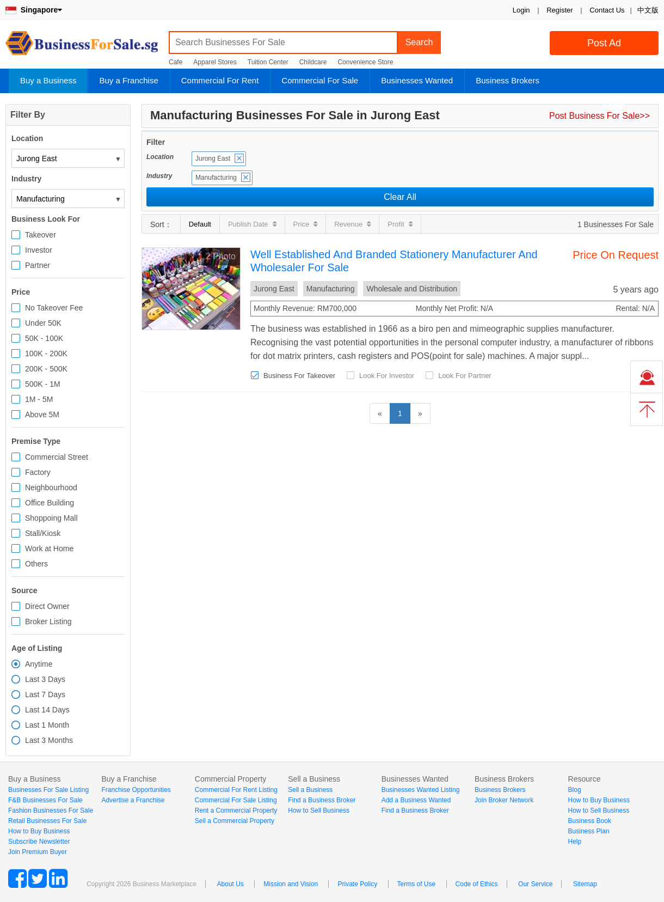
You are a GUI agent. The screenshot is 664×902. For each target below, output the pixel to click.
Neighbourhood (51, 487)
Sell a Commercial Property (234, 821)
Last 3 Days (45, 679)
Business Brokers (507, 80)
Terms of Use (416, 884)
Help (575, 841)
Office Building (49, 502)
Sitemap (585, 884)
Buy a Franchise (128, 80)
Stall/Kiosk (42, 533)
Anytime (39, 664)
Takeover (40, 234)
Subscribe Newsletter (39, 841)
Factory (38, 472)
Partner (37, 265)
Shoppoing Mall (51, 518)
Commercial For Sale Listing (236, 800)
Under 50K (43, 323)
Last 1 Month (47, 725)
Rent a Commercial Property (236, 810)
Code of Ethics (477, 884)
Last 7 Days (45, 694)
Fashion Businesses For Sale (50, 810)
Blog (574, 790)
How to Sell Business (318, 810)
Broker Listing (48, 621)
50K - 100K (44, 338)
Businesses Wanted (417, 80)
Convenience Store (365, 62)
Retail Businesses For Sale (47, 821)
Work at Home (49, 548)
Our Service (535, 884)
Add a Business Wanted (416, 800)
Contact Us (606, 10)
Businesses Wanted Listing (421, 790)
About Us (230, 884)
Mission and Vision (290, 884)
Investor (38, 250)
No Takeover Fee (54, 307)
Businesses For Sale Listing (48, 790)
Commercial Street (56, 457)
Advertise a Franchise (132, 800)
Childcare (313, 62)
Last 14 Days (47, 709)
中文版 (648, 10)
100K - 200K (46, 353)
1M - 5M (39, 399)
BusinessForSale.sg (81, 46)
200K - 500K (46, 368)
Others (36, 563)
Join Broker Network (504, 800)
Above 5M (42, 414)
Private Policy (357, 884)
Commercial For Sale (319, 80)
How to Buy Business (39, 831)
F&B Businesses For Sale (45, 800)
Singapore (33, 9)
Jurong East (212, 158)
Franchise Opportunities (135, 790)
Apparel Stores (214, 62)
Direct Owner (47, 606)
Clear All (400, 197)
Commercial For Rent (220, 80)
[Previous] (380, 413)
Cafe (175, 62)
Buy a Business (48, 80)
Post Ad (604, 43)
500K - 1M (42, 384)
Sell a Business (310, 790)
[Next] (420, 413)
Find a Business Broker (321, 800)
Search (419, 42)
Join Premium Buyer (37, 852)
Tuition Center (268, 62)
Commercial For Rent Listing (236, 790)
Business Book (589, 821)
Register (559, 10)
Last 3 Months (49, 740)
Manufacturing (216, 177)
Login (521, 10)
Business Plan (589, 831)
